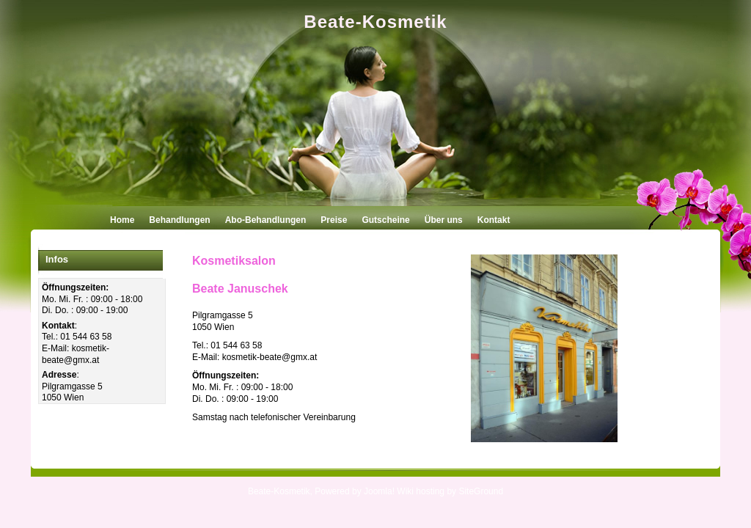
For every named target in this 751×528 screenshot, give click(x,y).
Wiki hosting (420, 491)
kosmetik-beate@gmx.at (75, 354)
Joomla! (379, 491)
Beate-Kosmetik (375, 22)
